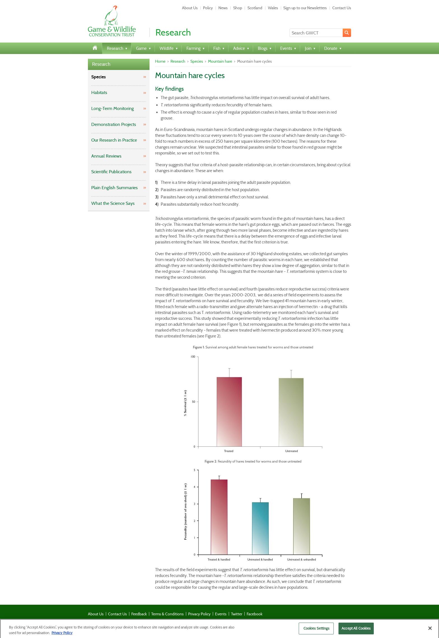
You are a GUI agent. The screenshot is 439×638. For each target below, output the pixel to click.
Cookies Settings (316, 630)
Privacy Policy (199, 613)
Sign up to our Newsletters (305, 7)
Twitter (236, 613)
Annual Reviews (106, 156)
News (223, 7)
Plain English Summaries (114, 187)
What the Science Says (113, 203)
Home (160, 61)
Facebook (254, 613)
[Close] (430, 630)
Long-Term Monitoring (112, 108)
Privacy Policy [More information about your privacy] (62, 634)
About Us (190, 7)
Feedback (139, 613)
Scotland (254, 7)
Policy (208, 7)
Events (220, 613)
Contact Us (341, 7)
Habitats (99, 92)
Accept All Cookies (356, 630)
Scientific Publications (111, 171)
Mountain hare (220, 61)
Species (98, 76)
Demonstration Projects (113, 124)
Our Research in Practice (114, 140)
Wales (273, 7)
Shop (237, 7)
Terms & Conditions (167, 613)
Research (101, 64)
